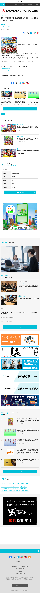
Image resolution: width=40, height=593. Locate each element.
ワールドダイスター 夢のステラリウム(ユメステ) (11, 490)
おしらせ (20, 571)
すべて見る (20, 108)
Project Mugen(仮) (23, 486)
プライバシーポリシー (20, 573)
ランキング (4, 15)
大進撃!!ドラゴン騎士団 (6, 26)
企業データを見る (20, 192)
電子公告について (20, 568)
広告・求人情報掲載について (20, 564)
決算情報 (30, 4)
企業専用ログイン (20, 585)
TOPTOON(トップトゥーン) (31, 483)
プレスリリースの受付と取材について (20, 566)
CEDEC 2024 (4, 486)
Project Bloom (23, 488)
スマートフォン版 (5, 71)
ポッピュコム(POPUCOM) (13, 486)
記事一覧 (2, 4)
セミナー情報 (23, 4)
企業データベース (9, 4)
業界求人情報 (16, 4)
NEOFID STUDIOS (25, 490)
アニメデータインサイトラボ (18, 483)
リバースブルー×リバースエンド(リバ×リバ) (10, 488)
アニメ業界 (36, 4)
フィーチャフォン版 (5, 68)
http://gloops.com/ (11, 165)
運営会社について (20, 561)
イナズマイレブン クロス (6, 483)
